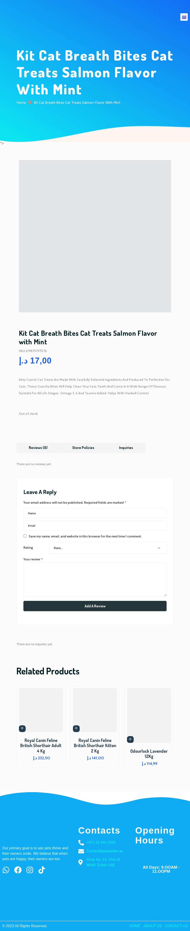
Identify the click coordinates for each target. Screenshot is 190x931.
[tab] (38, 448)
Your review (33, 559)
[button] (184, 17)
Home (21, 102)
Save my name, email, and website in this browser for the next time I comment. (85, 536)
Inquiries (126, 447)
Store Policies (83, 447)
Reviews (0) (38, 447)
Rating (28, 548)
